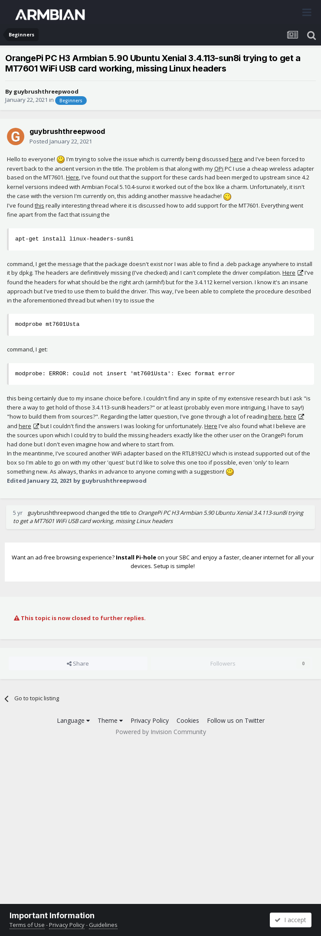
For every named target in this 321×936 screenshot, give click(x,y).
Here (72, 177)
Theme (110, 720)
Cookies (188, 720)
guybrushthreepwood (46, 91)
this (39, 205)
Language (73, 720)
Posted (60, 141)
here (236, 159)
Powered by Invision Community (160, 732)
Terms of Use (27, 925)
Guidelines (103, 925)
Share (78, 663)
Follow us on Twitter (236, 720)
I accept (290, 920)
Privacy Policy (150, 720)
